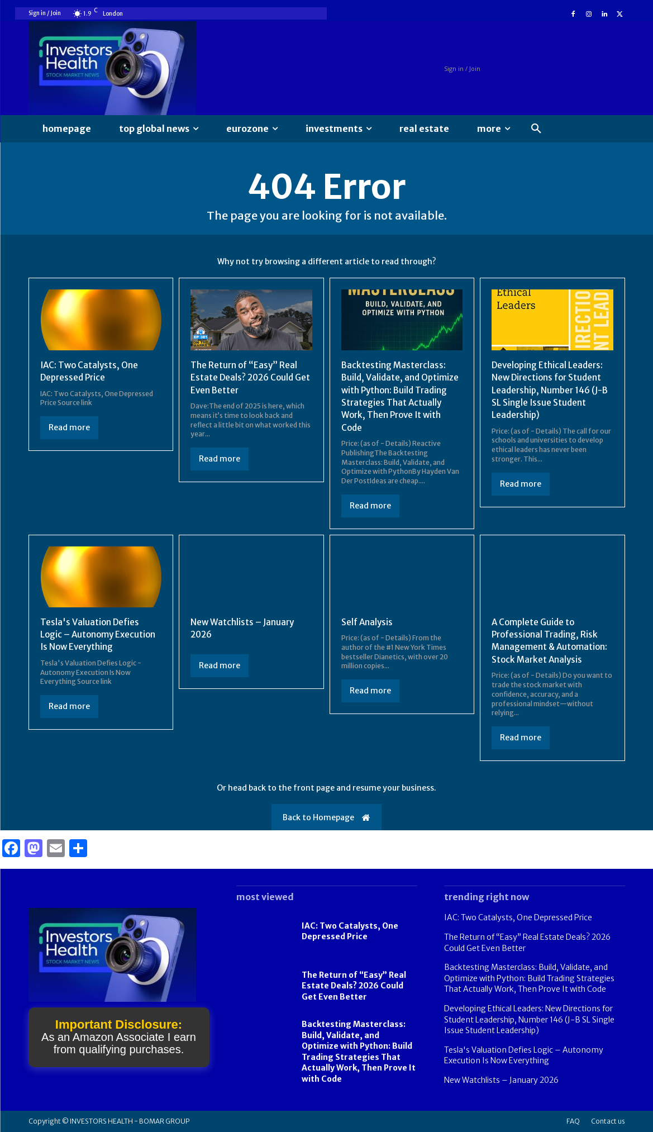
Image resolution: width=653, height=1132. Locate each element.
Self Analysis (367, 621)
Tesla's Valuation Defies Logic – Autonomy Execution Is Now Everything (99, 634)
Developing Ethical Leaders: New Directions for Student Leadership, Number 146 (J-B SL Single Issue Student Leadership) (549, 390)
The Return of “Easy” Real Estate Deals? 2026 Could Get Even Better (245, 377)
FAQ (573, 1121)
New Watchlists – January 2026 (501, 1080)
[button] (536, 129)
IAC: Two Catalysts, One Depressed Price (350, 931)
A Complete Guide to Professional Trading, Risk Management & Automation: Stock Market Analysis (551, 640)
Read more (69, 427)
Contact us (608, 1121)
